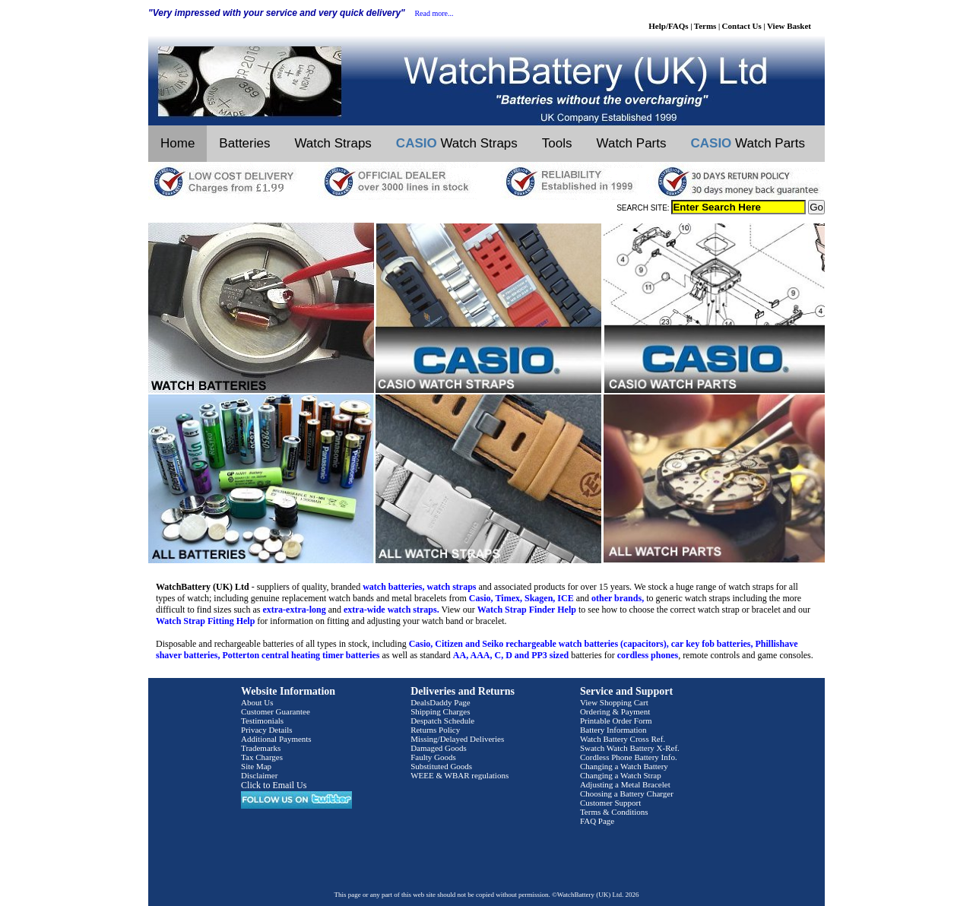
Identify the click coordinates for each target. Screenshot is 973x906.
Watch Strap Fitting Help (205, 621)
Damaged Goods (438, 747)
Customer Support (610, 802)
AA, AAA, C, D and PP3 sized (511, 655)
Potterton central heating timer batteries (300, 655)
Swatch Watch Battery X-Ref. (630, 747)
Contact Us (742, 25)
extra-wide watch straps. (391, 609)
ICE (565, 598)
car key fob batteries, (712, 643)
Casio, (481, 598)
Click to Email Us (273, 785)
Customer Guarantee (275, 711)
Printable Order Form (616, 720)
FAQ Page (597, 820)
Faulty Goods (433, 757)
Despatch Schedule (442, 720)
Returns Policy (435, 729)
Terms (705, 25)
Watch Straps (332, 143)
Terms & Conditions (614, 811)
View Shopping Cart (614, 702)
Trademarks (260, 747)
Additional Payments (276, 738)
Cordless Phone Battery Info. (628, 757)
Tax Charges (262, 757)
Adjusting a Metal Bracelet (625, 784)
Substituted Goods (441, 766)
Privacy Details (267, 729)
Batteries (244, 143)
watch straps (452, 586)
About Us (257, 702)
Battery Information (613, 729)
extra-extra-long (293, 609)
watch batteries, (393, 586)
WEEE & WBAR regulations (459, 775)
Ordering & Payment (615, 711)
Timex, (509, 598)
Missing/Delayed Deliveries (457, 738)
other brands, (617, 598)
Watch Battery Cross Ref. (622, 738)
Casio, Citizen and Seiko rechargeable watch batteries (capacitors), (539, 643)
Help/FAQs (668, 25)
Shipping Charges (440, 711)
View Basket (789, 25)
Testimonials (262, 720)
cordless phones (647, 655)
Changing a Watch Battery (624, 766)
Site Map (256, 766)
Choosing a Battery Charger (626, 793)
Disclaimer (259, 775)
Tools (557, 143)
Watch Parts (632, 143)
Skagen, (540, 598)
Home (177, 143)
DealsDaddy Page (440, 702)
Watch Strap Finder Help (526, 609)
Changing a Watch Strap (620, 775)
